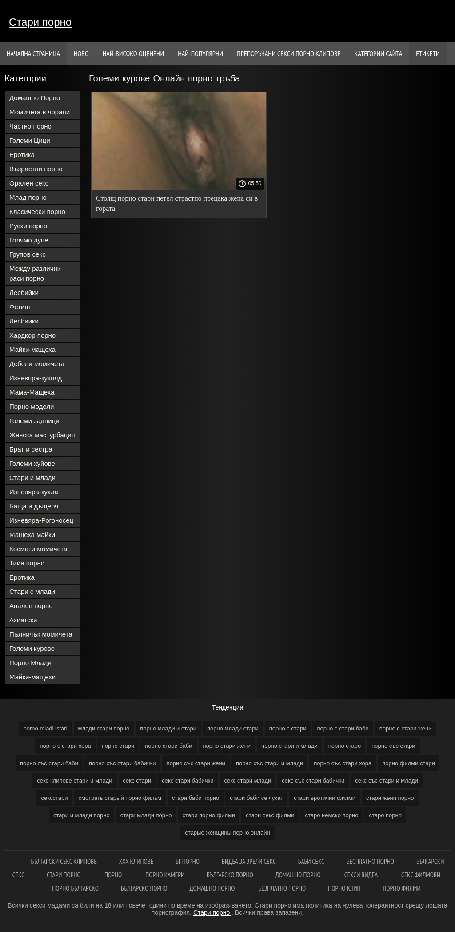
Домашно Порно (34, 97)
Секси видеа (361, 875)
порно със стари (393, 745)
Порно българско (75, 888)
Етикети (427, 53)
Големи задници (34, 420)
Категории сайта (378, 53)
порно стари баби (168, 745)
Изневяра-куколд (35, 378)
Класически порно (37, 211)
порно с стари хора (65, 745)
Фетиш (19, 307)
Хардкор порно (32, 335)
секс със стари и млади (386, 780)
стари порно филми (208, 815)
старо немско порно (331, 815)
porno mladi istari (46, 728)
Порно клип (344, 888)
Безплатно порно (282, 888)
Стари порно (40, 22)
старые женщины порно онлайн (227, 832)
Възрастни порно (36, 169)
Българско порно (230, 875)
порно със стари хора (342, 763)
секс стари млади (247, 780)
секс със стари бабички (313, 780)
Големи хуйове (32, 463)
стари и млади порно (81, 815)
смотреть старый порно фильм (120, 798)
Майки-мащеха (32, 349)
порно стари (118, 745)
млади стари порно (104, 728)
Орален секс (28, 183)
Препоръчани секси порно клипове (288, 53)
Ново (81, 53)
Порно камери (164, 875)
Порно (113, 875)
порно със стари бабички (122, 763)
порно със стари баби (49, 763)
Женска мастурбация (42, 435)
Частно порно (30, 126)
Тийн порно (26, 563)
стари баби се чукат (256, 798)
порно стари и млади (289, 745)
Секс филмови (420, 875)
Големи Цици (29, 140)
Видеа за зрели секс (249, 861)
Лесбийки (24, 292)
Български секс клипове (64, 861)
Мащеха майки (32, 534)
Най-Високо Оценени (133, 53)
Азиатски (23, 620)
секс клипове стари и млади (74, 780)
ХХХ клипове (136, 861)
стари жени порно (390, 798)
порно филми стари (408, 763)
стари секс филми (270, 815)
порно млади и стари (168, 728)
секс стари (137, 780)
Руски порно (28, 226)
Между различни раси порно (35, 273)
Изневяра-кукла (33, 492)
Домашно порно (298, 875)
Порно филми (401, 888)
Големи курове (32, 648)
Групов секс (27, 254)
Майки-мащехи (32, 677)
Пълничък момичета (40, 634)
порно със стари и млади (269, 763)
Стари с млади (32, 591)
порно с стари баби (342, 728)
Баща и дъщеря (33, 506)
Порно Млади (30, 662)
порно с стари (288, 728)
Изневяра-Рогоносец (41, 520)
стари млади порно (146, 815)
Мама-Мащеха (32, 392)
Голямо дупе (28, 240)
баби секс (311, 861)
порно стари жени (227, 745)
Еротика (22, 154)
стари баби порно (195, 798)
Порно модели (31, 406)
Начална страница (33, 53)
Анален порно (31, 605)
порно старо (344, 745)
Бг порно (188, 861)
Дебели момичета (36, 363)
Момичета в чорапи (39, 112)
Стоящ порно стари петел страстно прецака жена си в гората (177, 203)
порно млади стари (233, 728)
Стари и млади (32, 477)
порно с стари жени (405, 728)
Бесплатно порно (370, 861)
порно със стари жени (196, 763)
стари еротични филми (324, 798)
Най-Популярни (200, 53)
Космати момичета (38, 549)
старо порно (385, 815)
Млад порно (28, 197)
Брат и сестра (30, 449)
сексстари (54, 798)
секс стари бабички (187, 780)
